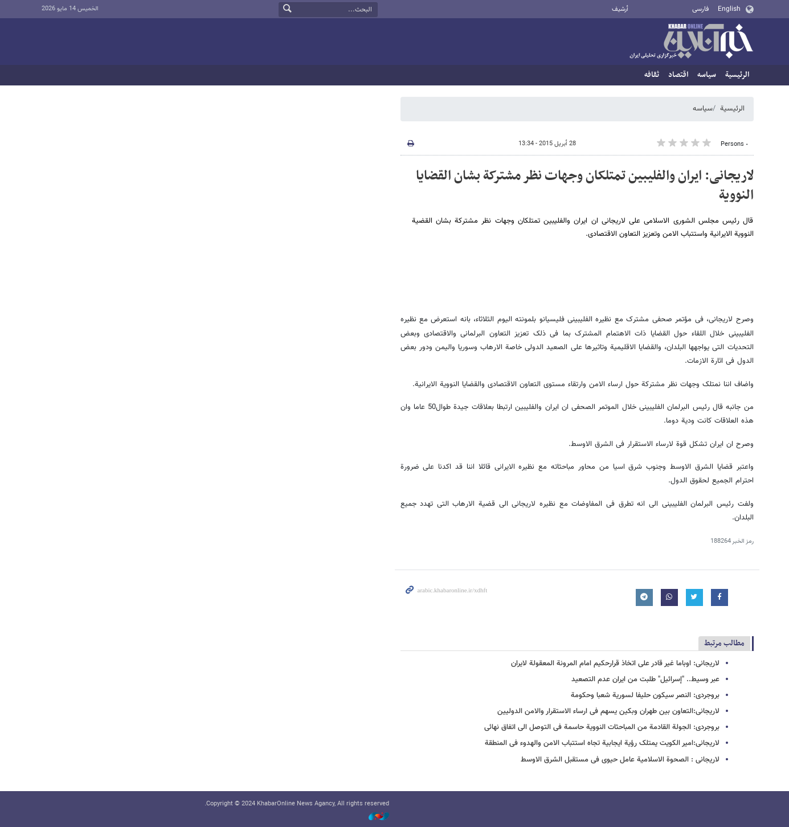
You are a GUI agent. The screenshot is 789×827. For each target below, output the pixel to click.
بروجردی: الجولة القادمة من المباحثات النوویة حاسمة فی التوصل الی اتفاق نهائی (601, 727)
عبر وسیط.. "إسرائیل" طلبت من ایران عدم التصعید (645, 679)
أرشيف (620, 9)
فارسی (700, 9)
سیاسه (706, 74)
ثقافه (651, 74)
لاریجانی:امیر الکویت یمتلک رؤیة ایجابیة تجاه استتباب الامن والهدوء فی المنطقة (602, 743)
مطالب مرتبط (724, 643)
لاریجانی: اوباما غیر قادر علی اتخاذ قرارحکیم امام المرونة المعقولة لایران (615, 663)
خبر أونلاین (691, 42)
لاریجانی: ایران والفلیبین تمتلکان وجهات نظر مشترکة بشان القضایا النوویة (585, 186)
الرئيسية (737, 74)
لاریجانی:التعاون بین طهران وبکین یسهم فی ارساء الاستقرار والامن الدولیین (608, 711)
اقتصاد (678, 74)
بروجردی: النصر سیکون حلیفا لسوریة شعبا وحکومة (645, 695)
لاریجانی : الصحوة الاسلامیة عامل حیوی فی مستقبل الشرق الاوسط (620, 759)
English (729, 9)
